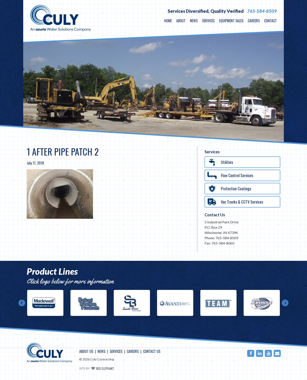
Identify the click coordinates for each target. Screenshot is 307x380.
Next (285, 302)
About (181, 20)
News (194, 20)
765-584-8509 (262, 11)
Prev (21, 302)
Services (208, 20)
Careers (254, 20)
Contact (270, 20)
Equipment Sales (231, 20)
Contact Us (215, 214)
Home (168, 20)
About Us (86, 351)
